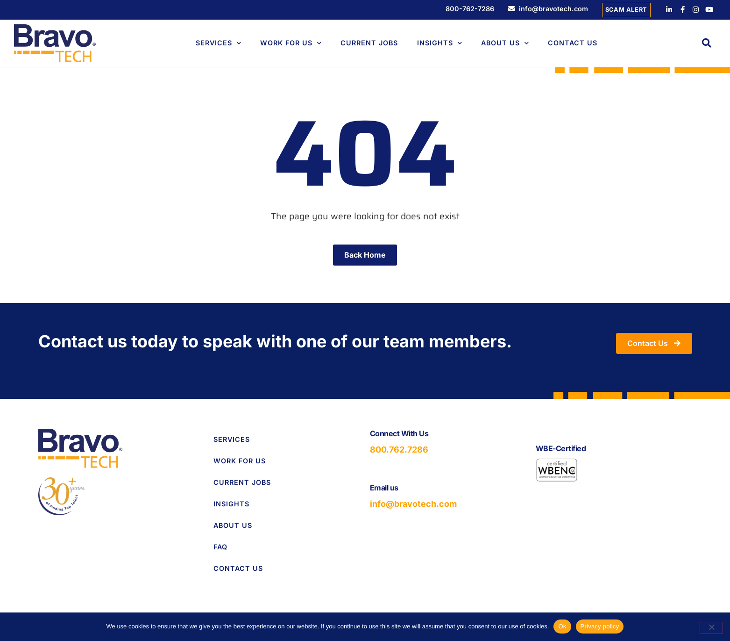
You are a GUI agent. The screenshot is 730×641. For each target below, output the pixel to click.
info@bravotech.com (413, 504)
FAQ (220, 547)
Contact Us (572, 43)
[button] (706, 43)
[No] (711, 628)
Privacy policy (600, 626)
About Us (505, 43)
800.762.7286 (399, 449)
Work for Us (239, 461)
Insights (439, 43)
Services (218, 43)
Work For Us (291, 43)
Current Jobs (369, 43)
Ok (562, 626)
